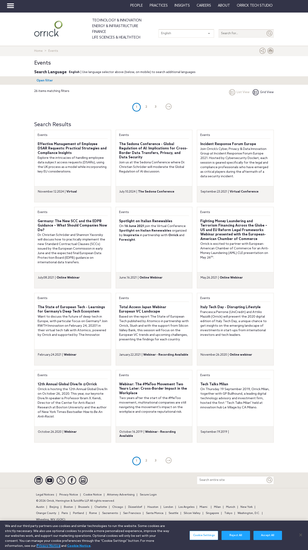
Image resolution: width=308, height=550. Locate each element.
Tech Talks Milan (214, 384)
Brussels (83, 507)
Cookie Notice (92, 494)
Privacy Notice (68, 494)
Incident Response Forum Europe (228, 144)
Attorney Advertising (121, 494)
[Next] (168, 107)
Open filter (45, 80)
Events (42, 135)
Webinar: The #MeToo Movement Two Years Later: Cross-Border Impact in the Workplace (153, 388)
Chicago (117, 507)
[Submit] (270, 33)
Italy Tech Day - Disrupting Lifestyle (230, 307)
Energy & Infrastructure (115, 26)
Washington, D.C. (249, 513)
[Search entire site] (231, 480)
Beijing (54, 507)
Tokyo (228, 513)
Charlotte (100, 507)
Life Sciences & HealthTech (116, 38)
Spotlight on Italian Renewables (145, 221)
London (168, 507)
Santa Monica (154, 513)
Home (38, 51)
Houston (152, 507)
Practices (159, 6)
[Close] (301, 538)
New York (246, 507)
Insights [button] (182, 6)
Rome (93, 513)
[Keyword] (270, 480)
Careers (204, 6)
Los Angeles (186, 507)
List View (239, 92)
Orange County (46, 513)
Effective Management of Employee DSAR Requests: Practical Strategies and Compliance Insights (72, 148)
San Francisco (132, 513)
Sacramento (110, 513)
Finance (99, 32)
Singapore (212, 513)
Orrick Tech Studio (255, 6)
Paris (65, 513)
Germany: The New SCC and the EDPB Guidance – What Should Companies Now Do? (72, 225)
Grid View (263, 92)
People (136, 6)
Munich (230, 507)
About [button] (224, 6)
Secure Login (148, 494)
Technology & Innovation (116, 20)
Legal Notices (45, 494)
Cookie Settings (204, 538)
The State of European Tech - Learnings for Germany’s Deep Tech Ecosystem (71, 309)
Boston (68, 507)
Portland (78, 513)
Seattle (173, 513)
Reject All (236, 538)
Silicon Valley (192, 513)
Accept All (267, 538)
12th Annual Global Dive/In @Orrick (67, 384)
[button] (262, 52)
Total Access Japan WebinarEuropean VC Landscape (142, 309)
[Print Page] (270, 52)
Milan (217, 507)
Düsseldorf (135, 507)
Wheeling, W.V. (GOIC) (50, 519)
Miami (203, 507)
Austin (40, 507)
